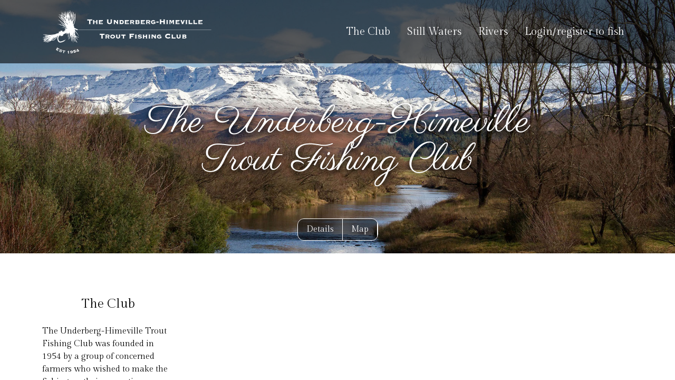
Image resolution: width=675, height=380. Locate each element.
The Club (368, 31)
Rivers (493, 31)
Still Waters (434, 31)
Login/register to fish (574, 31)
